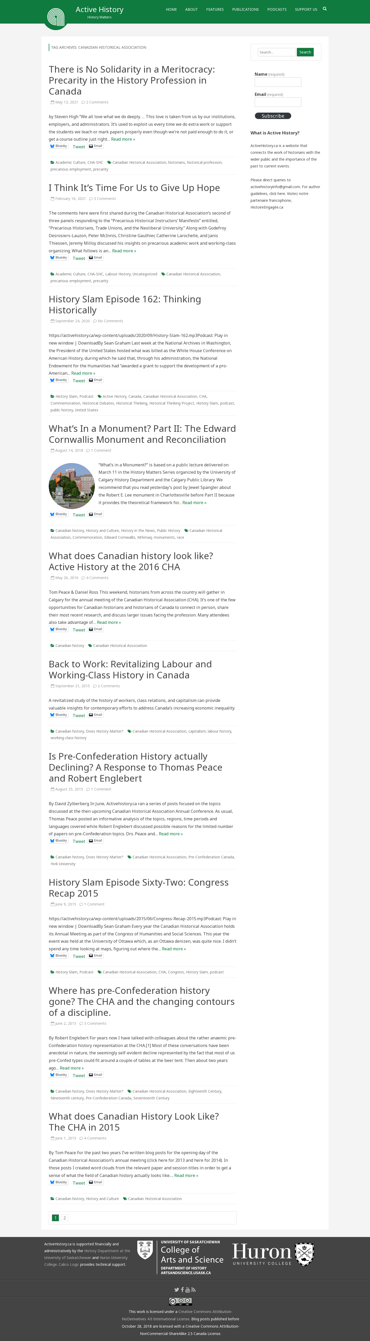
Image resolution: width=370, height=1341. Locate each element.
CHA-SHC (95, 162)
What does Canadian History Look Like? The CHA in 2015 (134, 1121)
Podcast (86, 396)
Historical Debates (98, 403)
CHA (202, 396)
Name (270, 74)
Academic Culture (70, 162)
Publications (245, 9)
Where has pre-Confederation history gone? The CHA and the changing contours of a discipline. (142, 1001)
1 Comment (101, 450)
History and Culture (102, 530)
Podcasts (277, 9)
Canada (134, 396)
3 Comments (105, 198)
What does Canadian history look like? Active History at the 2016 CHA (131, 561)
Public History (168, 530)
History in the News (138, 530)
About (191, 9)
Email (269, 94)
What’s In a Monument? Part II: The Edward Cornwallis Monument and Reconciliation (142, 433)
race (180, 537)
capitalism (197, 731)
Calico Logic (69, 1264)
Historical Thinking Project (171, 403)
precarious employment (71, 169)
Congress (176, 971)
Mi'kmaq (144, 537)
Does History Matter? (104, 731)
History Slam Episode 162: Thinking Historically (125, 304)
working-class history (68, 737)
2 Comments (97, 102)
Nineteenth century (67, 1097)
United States (86, 409)
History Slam (66, 396)
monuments (164, 537)
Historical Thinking (131, 403)
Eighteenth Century (204, 1091)
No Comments (110, 320)
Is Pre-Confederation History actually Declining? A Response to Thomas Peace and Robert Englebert (135, 767)
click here (277, 193)
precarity (100, 169)
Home (171, 9)
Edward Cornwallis (119, 537)
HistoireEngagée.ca (267, 207)
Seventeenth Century (151, 1097)
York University (63, 863)
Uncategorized (145, 273)
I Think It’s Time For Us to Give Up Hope (134, 187)
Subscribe (273, 116)
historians (176, 162)
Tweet (79, 146)
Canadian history (70, 530)
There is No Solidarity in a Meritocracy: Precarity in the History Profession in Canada (132, 80)
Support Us (306, 9)
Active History (99, 9)
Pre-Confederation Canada (211, 856)
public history (62, 409)
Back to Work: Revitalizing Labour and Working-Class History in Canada (130, 669)
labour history (219, 731)
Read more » (123, 139)
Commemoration (65, 403)
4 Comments (97, 577)
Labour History (117, 273)
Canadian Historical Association (139, 162)
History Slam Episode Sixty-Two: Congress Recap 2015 (139, 887)
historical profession (204, 162)
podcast (227, 403)
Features (215, 9)
